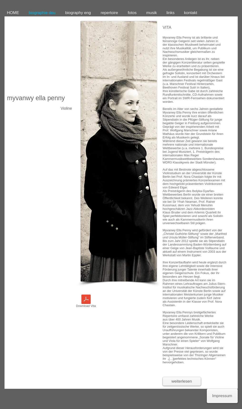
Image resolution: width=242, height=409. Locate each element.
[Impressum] (222, 396)
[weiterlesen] (182, 381)
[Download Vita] (86, 302)
